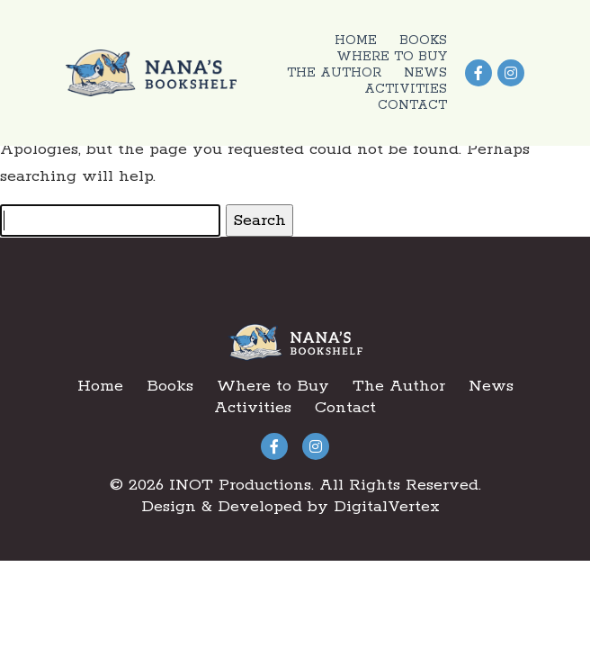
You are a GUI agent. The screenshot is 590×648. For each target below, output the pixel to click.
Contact (412, 105)
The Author (334, 73)
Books (423, 40)
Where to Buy (391, 57)
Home (356, 40)
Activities (405, 89)
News (425, 73)
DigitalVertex (387, 507)
